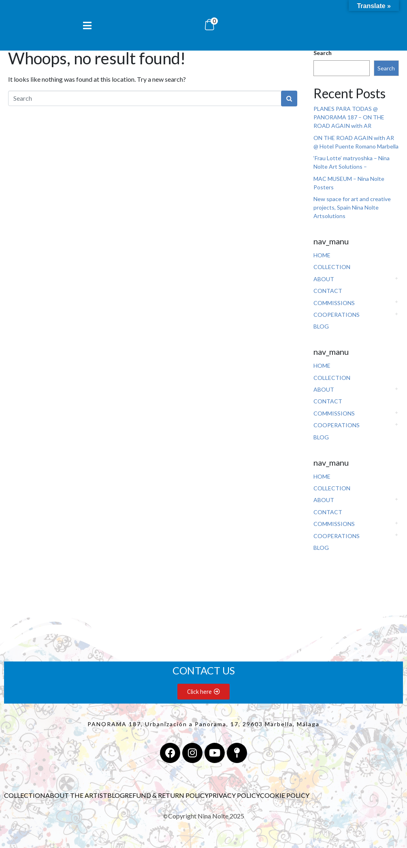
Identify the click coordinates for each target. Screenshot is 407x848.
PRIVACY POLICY (234, 795)
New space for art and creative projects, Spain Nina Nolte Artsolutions (352, 207)
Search (322, 52)
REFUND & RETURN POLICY (167, 795)
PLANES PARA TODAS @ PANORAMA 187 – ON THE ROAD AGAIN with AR (348, 117)
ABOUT (323, 279)
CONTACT (327, 290)
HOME (321, 255)
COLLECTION (331, 266)
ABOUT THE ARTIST (76, 795)
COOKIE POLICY (284, 795)
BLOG (321, 326)
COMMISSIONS (334, 302)
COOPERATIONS (336, 314)
